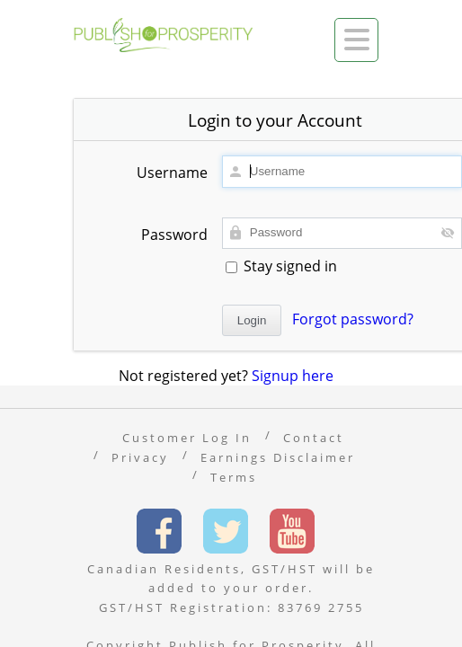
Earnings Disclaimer (277, 457)
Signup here (292, 376)
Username (172, 172)
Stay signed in (281, 266)
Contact (313, 438)
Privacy (140, 457)
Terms (233, 477)
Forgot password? (352, 319)
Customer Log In (187, 438)
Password (174, 234)
